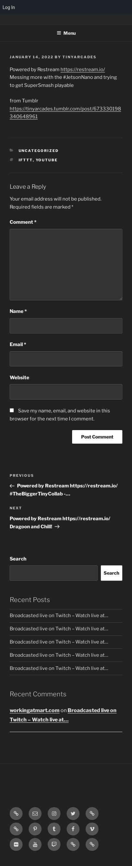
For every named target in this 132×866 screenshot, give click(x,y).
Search (18, 559)
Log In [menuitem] (9, 7)
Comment (23, 222)
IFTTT (26, 160)
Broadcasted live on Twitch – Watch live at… (59, 615)
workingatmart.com (35, 710)
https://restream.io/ (83, 69)
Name (18, 311)
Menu (66, 33)
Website (19, 378)
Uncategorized (39, 150)
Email (18, 344)
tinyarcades (79, 57)
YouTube (47, 160)
